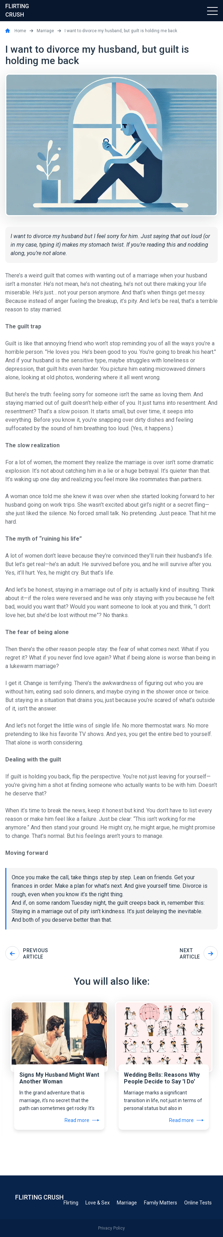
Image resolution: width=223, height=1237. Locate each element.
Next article (199, 953)
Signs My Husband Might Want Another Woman (59, 1078)
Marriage (127, 1203)
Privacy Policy (111, 1228)
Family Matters (160, 1203)
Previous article (26, 953)
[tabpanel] (59, 1062)
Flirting (71, 1203)
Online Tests (198, 1203)
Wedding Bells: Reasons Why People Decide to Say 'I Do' (162, 1078)
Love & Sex (97, 1203)
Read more (82, 1120)
